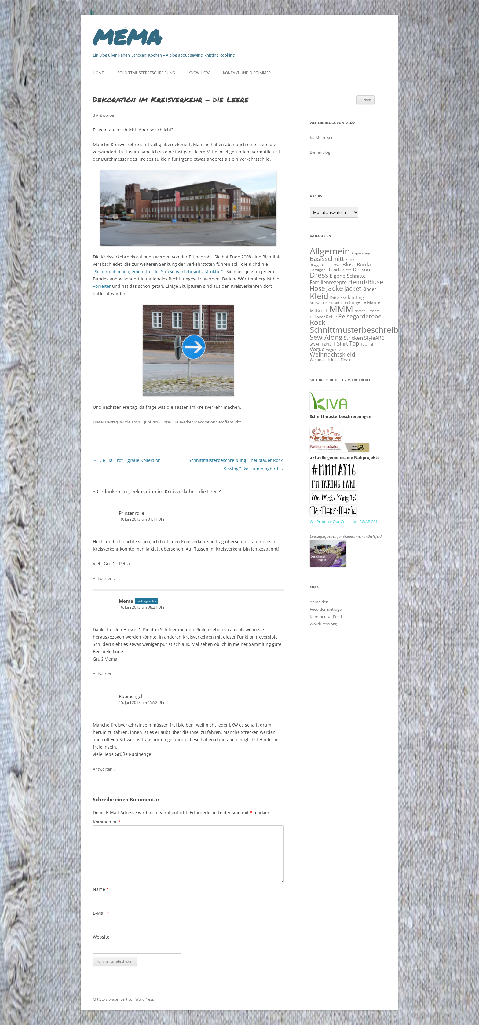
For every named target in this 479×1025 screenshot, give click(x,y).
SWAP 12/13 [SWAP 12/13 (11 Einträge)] (320, 344)
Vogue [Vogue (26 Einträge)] (317, 349)
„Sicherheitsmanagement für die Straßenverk (139, 271)
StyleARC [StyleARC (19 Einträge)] (374, 338)
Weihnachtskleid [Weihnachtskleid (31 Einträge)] (332, 354)
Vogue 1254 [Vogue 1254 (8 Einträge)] (335, 350)
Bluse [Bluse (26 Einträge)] (349, 264)
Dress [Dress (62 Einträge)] (319, 275)
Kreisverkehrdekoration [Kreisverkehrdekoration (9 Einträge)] (329, 302)
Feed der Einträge (326, 609)
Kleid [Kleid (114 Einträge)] (319, 296)
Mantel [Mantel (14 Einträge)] (374, 302)
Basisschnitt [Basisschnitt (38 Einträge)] (327, 258)
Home (98, 72)
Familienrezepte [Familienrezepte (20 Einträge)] (328, 282)
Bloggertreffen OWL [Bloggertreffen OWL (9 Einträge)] (325, 265)
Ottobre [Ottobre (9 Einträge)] (373, 311)
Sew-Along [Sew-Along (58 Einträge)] (326, 337)
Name (101, 889)
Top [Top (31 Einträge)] (354, 343)
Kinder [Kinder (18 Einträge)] (369, 289)
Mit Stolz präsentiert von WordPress (123, 999)
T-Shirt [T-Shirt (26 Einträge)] (340, 343)
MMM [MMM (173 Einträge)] (341, 309)
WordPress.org (323, 624)
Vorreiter (102, 286)
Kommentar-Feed (326, 616)
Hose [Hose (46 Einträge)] (317, 288)
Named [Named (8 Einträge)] (360, 311)
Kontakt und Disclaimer (247, 72)
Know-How (199, 72)
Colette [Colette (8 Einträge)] (346, 270)
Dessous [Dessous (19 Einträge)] (363, 269)
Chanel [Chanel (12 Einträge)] (333, 270)
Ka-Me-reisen (322, 137)
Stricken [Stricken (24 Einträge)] (353, 337)
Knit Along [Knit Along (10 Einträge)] (338, 297)
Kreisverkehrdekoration (193, 422)
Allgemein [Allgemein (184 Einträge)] (330, 251)
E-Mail (101, 913)
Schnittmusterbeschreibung (146, 72)
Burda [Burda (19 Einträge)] (364, 264)
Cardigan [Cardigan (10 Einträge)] (317, 269)
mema (127, 35)
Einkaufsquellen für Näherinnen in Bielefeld (346, 536)
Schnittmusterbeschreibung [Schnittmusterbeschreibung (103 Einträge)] (361, 329)
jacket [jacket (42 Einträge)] (352, 288)
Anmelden (319, 602)
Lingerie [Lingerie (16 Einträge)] (357, 302)
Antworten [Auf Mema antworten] (102, 673)
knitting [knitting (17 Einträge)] (356, 297)
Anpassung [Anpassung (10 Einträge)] (360, 253)
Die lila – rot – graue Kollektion (127, 460)
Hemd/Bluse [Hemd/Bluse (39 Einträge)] (365, 282)
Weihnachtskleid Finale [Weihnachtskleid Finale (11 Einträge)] (330, 359)
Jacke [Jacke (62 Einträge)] (334, 288)
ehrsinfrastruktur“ (204, 271)
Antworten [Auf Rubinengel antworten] (102, 769)
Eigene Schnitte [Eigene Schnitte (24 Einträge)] (348, 275)
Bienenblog (320, 152)
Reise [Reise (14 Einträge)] (331, 317)
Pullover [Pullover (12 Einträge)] (317, 317)
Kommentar (107, 822)
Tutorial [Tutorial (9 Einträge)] (366, 344)
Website (101, 937)
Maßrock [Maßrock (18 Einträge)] (319, 310)
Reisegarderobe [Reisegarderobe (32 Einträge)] (360, 316)
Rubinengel (130, 696)
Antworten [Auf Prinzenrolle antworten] (102, 578)
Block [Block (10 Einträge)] (349, 259)
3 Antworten (104, 115)
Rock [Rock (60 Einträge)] (317, 322)
